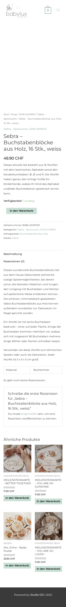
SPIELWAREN (27, 114)
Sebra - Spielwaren (16, 129)
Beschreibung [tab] (13, 254)
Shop (14, 114)
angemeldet (29, 413)
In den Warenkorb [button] (17, 498)
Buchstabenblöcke (31, 233)
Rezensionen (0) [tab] (14, 261)
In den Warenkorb (21, 210)
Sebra (15, 238)
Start (6, 114)
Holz (45, 233)
